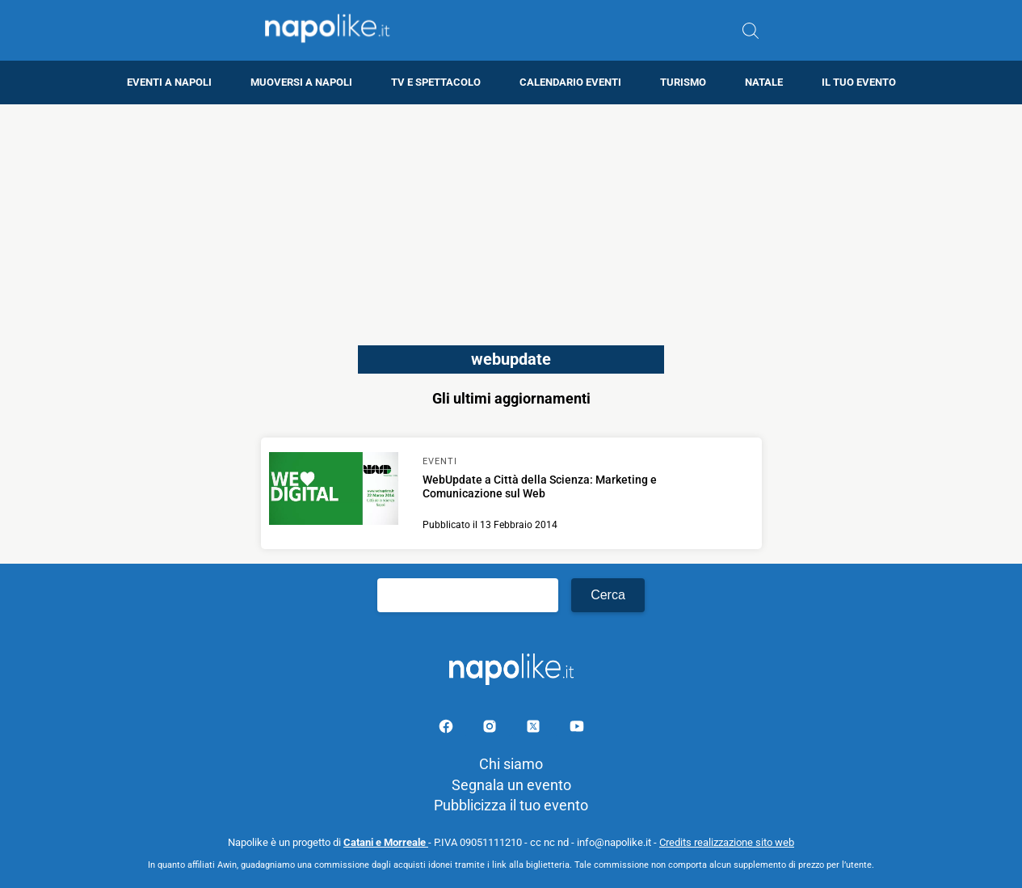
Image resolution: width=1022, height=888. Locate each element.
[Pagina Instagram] (491, 729)
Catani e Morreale (385, 842)
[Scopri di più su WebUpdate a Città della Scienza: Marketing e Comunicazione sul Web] (333, 491)
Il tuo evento (859, 82)
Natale (764, 82)
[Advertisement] (511, 217)
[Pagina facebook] (447, 729)
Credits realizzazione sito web (726, 842)
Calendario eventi (570, 82)
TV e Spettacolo (436, 82)
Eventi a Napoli (169, 82)
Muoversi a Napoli (301, 82)
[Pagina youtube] (577, 729)
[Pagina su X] (535, 729)
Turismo (683, 82)
